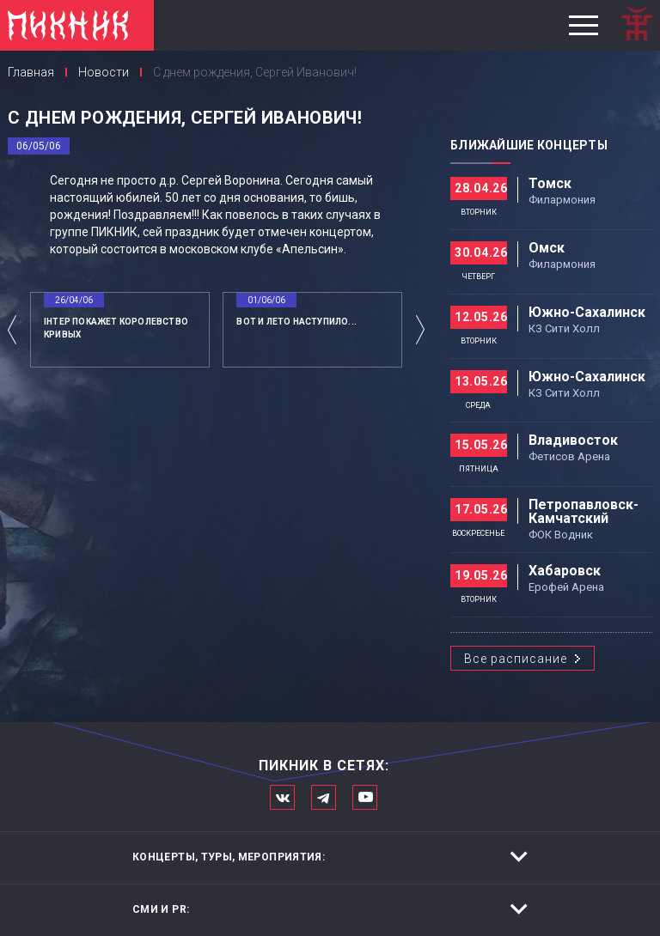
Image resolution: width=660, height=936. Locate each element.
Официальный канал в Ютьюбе (364, 797)
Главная (31, 72)
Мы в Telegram (323, 797)
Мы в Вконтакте (282, 797)
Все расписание (515, 659)
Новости (103, 72)
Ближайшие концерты (529, 145)
